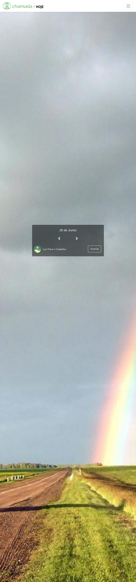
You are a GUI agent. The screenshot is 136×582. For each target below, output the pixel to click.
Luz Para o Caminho (54, 249)
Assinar (94, 249)
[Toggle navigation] (128, 6)
